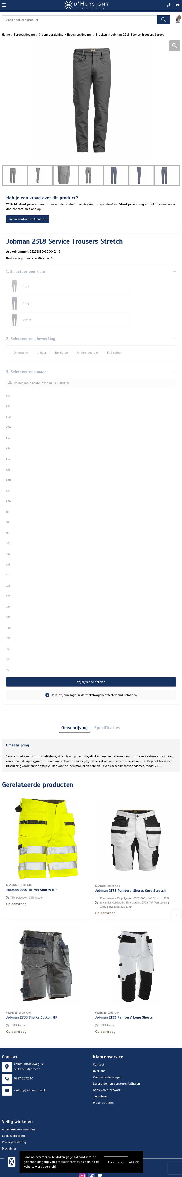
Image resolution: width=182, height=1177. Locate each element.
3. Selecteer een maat (26, 354)
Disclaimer (9, 1131)
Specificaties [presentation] (107, 710)
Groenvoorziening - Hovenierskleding (65, 35)
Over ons (99, 1053)
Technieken (100, 1079)
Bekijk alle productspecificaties (29, 258)
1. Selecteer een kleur (25, 271)
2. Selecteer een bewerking (30, 321)
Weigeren (134, 1161)
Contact (98, 1047)
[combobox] (80, 19)
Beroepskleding (24, 35)
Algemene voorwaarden (18, 1112)
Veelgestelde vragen (107, 1060)
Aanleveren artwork (106, 1072)
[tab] (74, 711)
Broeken (101, 35)
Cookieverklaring (13, 1118)
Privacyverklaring (14, 1124)
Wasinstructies (103, 1085)
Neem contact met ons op (27, 219)
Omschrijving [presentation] (74, 710)
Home (6, 35)
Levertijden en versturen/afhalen (116, 1066)
